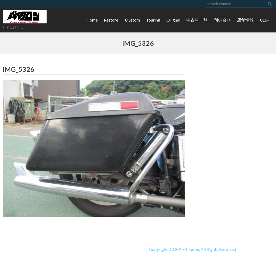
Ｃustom (132, 19)
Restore (111, 19)
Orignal (173, 19)
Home (92, 19)
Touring (153, 19)
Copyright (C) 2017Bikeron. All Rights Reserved (118, 249)
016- (264, 19)
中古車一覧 (197, 19)
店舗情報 (245, 19)
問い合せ (222, 19)
